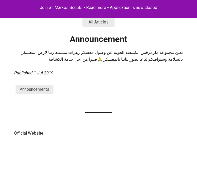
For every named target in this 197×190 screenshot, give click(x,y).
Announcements (34, 89)
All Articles (98, 22)
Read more (96, 7)
